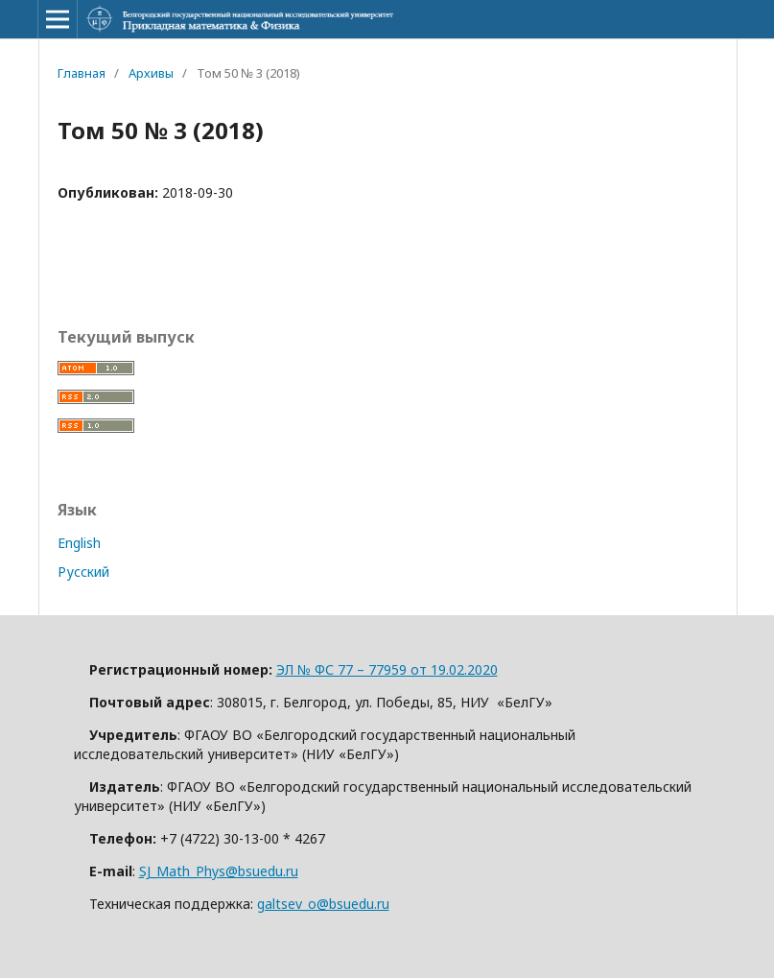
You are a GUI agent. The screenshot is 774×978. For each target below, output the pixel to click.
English (79, 543)
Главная (82, 73)
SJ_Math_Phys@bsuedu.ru (218, 871)
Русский (83, 571)
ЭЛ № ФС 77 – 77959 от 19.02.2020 (387, 669)
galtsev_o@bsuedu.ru (323, 904)
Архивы (151, 73)
